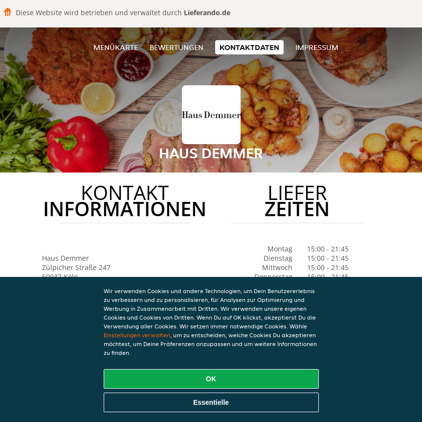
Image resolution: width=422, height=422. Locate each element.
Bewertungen (176, 47)
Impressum (316, 47)
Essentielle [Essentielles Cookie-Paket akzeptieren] (211, 402)
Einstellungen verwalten (137, 335)
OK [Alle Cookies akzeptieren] (211, 379)
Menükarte (115, 47)
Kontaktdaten (249, 47)
